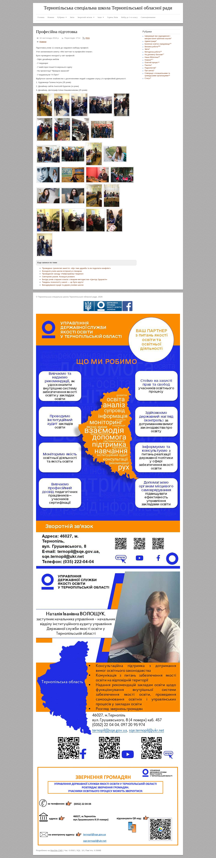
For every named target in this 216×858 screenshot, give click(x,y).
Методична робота (153, 52)
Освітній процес (152, 62)
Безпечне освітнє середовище (158, 44)
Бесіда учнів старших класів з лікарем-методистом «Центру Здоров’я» (74, 279)
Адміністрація (151, 41)
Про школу (149, 71)
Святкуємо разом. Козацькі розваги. (58, 276)
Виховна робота (152, 47)
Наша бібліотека (152, 57)
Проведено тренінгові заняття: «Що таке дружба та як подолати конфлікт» (76, 268)
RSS (88, 38)
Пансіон (148, 65)
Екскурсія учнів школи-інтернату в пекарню (62, 271)
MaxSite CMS (56, 850)
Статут (148, 78)
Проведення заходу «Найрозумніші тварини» (63, 274)
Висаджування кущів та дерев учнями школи (63, 285)
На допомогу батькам (154, 55)
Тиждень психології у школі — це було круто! (62, 282)
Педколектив (150, 68)
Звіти (147, 49)
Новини (42, 42)
